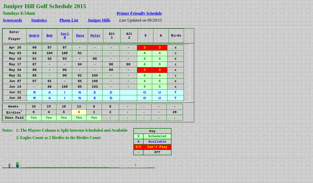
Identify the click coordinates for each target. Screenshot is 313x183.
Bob (50, 36)
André (34, 36)
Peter (95, 36)
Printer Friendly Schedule (139, 13)
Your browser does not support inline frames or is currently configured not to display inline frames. (96, 73)
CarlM (65, 36)
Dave (80, 36)
